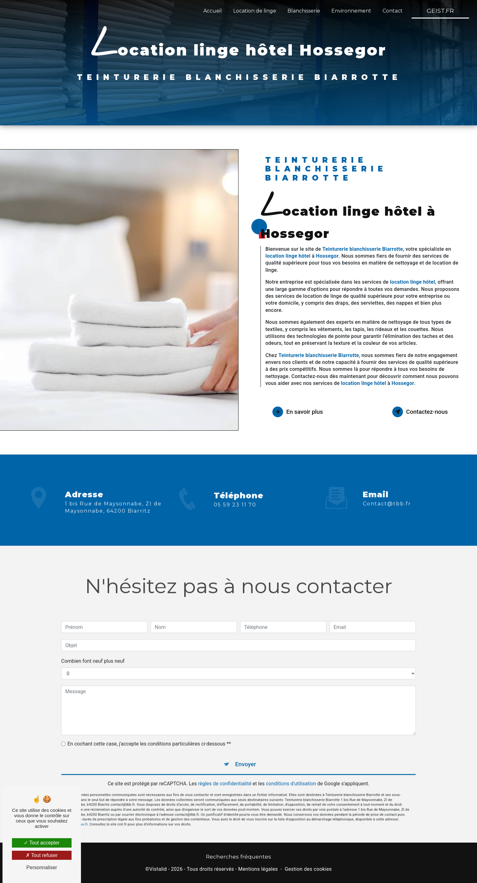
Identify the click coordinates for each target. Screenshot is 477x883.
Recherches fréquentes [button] (238, 857)
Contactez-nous (418, 412)
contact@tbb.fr (387, 495)
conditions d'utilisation (291, 776)
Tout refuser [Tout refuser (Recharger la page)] (42, 855)
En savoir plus (298, 412)
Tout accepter (41, 842)
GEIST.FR (439, 10)
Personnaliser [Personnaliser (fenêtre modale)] (41, 867)
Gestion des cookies (308, 870)
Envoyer (245, 755)
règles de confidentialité (224, 776)
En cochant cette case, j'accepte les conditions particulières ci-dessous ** (149, 735)
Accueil (212, 11)
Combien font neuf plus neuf (93, 652)
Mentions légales (258, 870)
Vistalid (158, 870)
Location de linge (254, 11)
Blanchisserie (303, 11)
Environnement (351, 11)
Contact (392, 11)
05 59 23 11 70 (235, 514)
